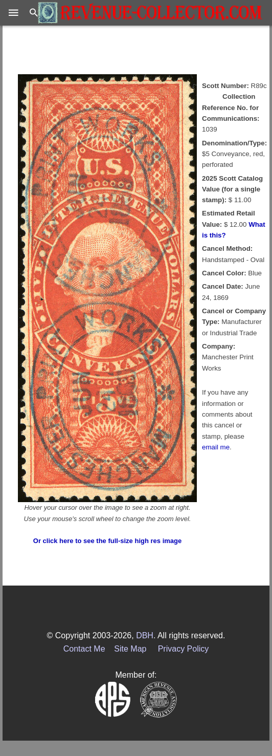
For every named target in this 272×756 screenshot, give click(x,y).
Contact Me (84, 648)
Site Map (130, 648)
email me (216, 447)
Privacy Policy (183, 648)
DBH (144, 635)
